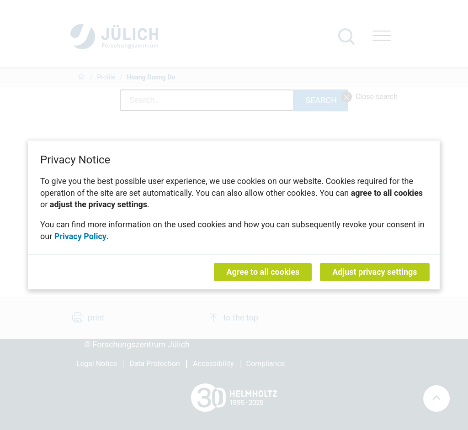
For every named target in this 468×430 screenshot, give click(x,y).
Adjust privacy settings (375, 272)
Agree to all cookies (263, 272)
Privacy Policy (80, 236)
